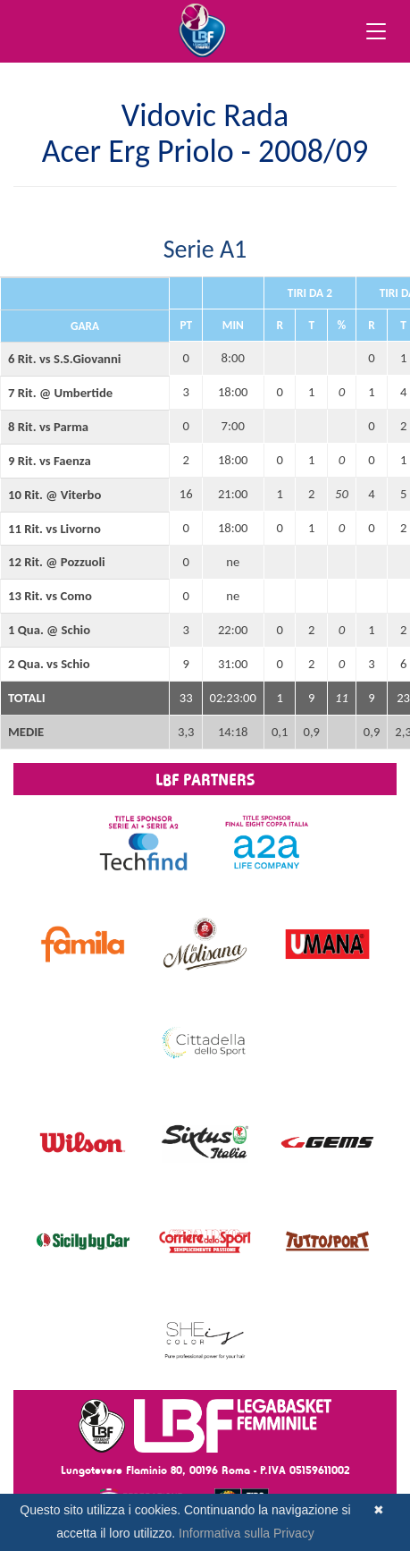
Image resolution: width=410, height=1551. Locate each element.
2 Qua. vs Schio (49, 664)
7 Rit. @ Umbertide (60, 393)
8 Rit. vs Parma (48, 427)
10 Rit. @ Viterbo (54, 495)
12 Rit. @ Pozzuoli (56, 562)
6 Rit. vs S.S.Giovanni (64, 359)
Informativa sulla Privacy (246, 1533)
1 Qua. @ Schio (49, 630)
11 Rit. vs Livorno (54, 529)
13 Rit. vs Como (50, 596)
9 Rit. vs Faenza (49, 461)
